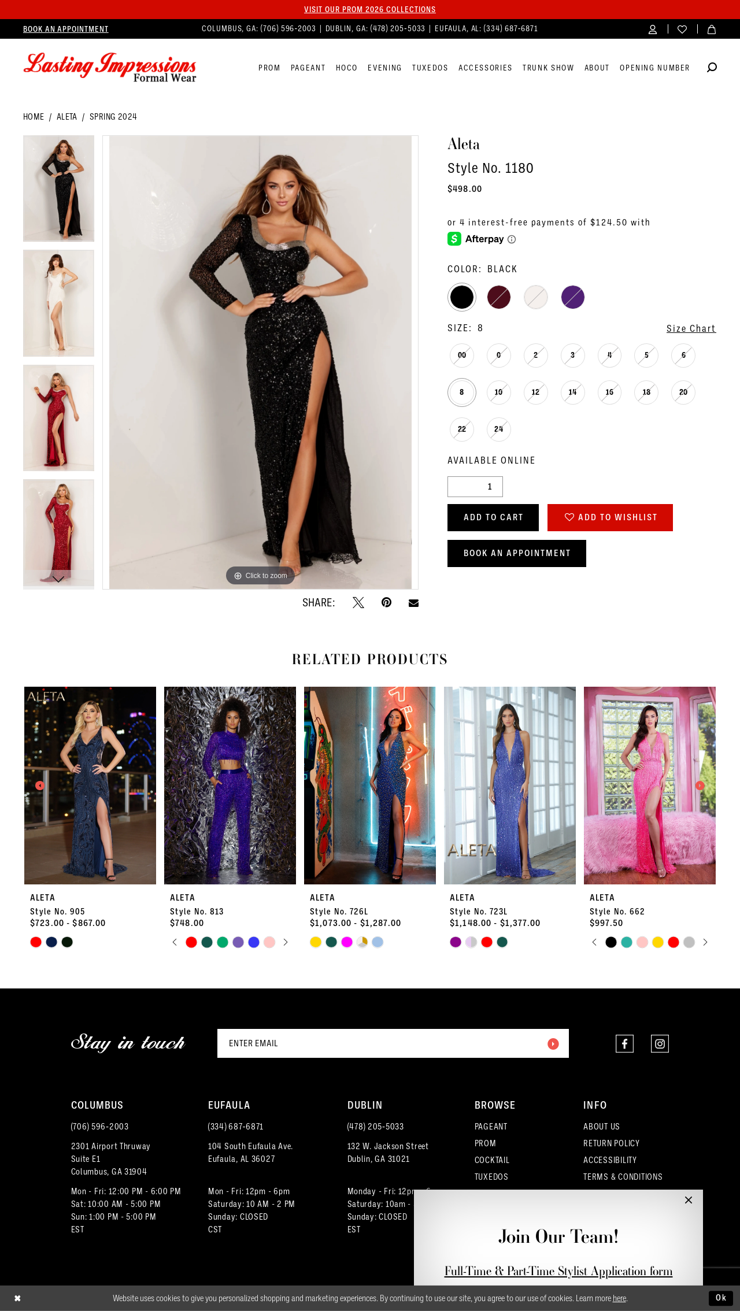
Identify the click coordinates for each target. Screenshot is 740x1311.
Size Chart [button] (691, 328)
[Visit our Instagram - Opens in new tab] (660, 1044)
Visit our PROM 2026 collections (370, 9)
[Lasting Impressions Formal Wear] (110, 67)
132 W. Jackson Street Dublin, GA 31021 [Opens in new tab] (388, 1153)
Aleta (67, 116)
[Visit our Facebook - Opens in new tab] (625, 1044)
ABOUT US (601, 1126)
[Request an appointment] (66, 29)
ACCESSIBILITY (610, 1160)
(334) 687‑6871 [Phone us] (511, 28)
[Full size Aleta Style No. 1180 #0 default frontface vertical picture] (260, 363)
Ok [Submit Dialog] (721, 1297)
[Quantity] (475, 486)
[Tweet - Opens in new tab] (358, 602)
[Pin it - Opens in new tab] (386, 602)
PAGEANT (491, 1126)
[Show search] (712, 69)
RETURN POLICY (611, 1143)
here (619, 1298)
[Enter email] (393, 1043)
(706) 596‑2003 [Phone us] (290, 28)
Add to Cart (494, 517)
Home (34, 116)
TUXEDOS (492, 1177)
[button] (653, 28)
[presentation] (90, 785)
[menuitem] (66, 29)
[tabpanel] (58, 192)
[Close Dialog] (17, 1298)
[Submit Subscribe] (552, 1043)
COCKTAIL (492, 1160)
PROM (486, 1143)
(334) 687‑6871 (236, 1126)
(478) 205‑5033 (375, 1126)
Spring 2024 (113, 116)
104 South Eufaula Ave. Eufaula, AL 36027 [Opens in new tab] (250, 1153)
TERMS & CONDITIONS (623, 1177)
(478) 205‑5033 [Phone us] (399, 28)
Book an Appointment (517, 553)
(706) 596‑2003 (100, 1126)
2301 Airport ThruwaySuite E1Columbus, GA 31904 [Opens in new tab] (111, 1159)
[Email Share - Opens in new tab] (414, 603)
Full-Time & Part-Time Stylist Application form (559, 1270)
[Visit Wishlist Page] (682, 28)
